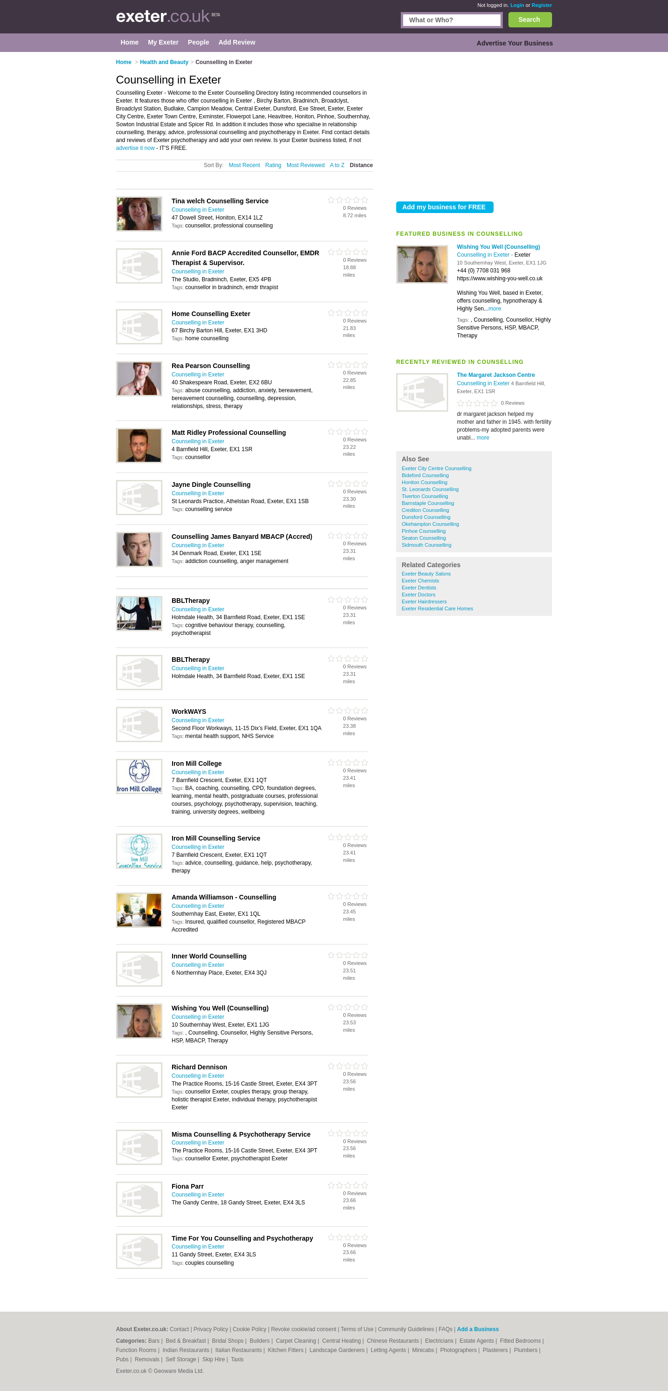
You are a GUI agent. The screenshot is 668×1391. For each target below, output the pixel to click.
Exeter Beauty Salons (426, 573)
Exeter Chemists (420, 580)
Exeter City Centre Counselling (436, 468)
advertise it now (135, 148)
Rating (273, 165)
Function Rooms (137, 1350)
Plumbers (526, 1350)
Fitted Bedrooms (521, 1341)
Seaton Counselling (424, 538)
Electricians (440, 1341)
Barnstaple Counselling (428, 503)
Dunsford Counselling (426, 517)
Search (529, 19)
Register (542, 5)
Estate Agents (477, 1341)
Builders (260, 1341)
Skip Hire (214, 1359)
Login (517, 5)
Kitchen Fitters (286, 1350)
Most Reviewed (306, 165)
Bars (154, 1341)
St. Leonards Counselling (430, 489)
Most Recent (244, 165)
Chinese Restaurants (393, 1341)
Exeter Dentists (419, 587)
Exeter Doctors (419, 594)
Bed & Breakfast (186, 1341)
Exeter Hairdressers (424, 601)
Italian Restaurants (239, 1350)
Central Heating (342, 1341)
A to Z (337, 165)
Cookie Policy (250, 1329)
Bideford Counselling (425, 475)
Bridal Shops (228, 1341)
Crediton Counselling (425, 510)
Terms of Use (357, 1329)
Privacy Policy (210, 1329)
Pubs (123, 1359)
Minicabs (424, 1350)
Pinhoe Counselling (424, 531)
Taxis (237, 1359)
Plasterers (496, 1350)
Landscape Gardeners (337, 1350)
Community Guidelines (406, 1329)
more (494, 308)
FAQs (446, 1329)
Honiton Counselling (424, 482)
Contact (179, 1329)
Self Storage (182, 1359)
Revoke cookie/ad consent (303, 1329)
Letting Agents (389, 1350)
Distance (361, 165)
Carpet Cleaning (297, 1341)
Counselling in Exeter (484, 255)
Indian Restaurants (187, 1350)
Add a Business (478, 1329)
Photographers (459, 1350)
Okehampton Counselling (430, 524)
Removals (148, 1359)
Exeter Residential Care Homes (437, 608)
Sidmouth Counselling (426, 545)
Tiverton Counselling (425, 496)
